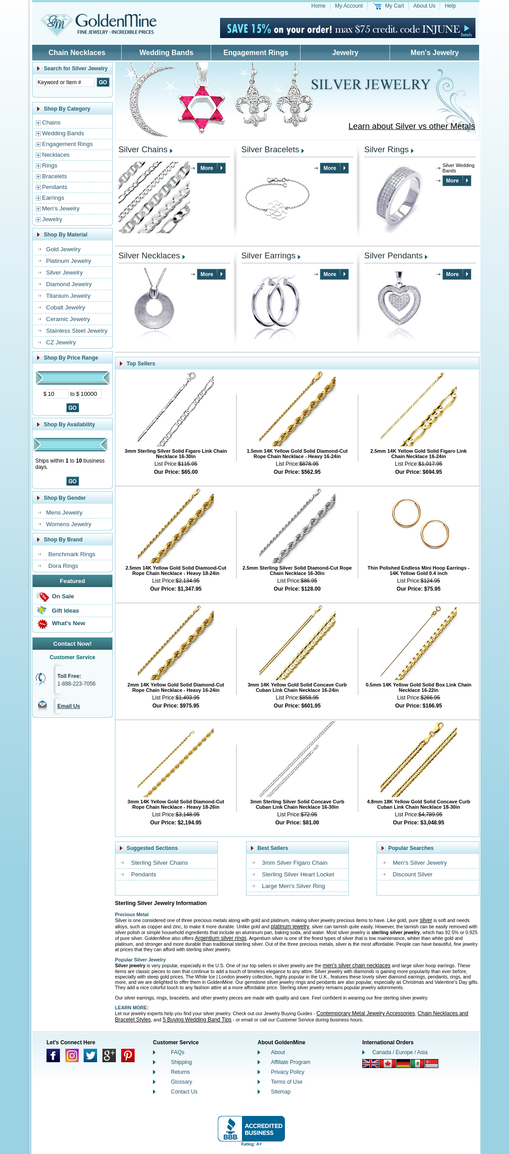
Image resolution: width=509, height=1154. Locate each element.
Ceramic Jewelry (68, 319)
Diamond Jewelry (69, 284)
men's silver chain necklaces (356, 965)
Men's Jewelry (435, 52)
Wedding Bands (167, 52)
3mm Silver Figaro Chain (295, 862)
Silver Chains (143, 149)
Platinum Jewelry (68, 260)
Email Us (68, 706)
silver (426, 920)
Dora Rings (63, 565)
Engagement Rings (256, 52)
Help (450, 6)
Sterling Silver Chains (159, 862)
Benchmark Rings (71, 554)
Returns (180, 1072)
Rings (49, 165)
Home (318, 6)
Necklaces (55, 154)
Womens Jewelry (68, 524)
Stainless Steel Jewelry (76, 330)
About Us (424, 6)
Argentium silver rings (220, 938)
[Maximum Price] (90, 394)
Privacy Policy (288, 1072)
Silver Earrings (269, 255)
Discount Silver (413, 874)
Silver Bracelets (271, 149)
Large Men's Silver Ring (293, 886)
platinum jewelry (290, 926)
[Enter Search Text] (65, 82)
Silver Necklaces (149, 255)
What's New (68, 623)
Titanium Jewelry (68, 295)
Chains (51, 122)
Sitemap (281, 1092)
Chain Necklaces (76, 52)
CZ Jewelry (61, 342)
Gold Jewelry (63, 249)
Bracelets (54, 176)
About (278, 1052)
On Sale (63, 596)
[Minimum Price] (58, 394)
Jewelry (345, 52)
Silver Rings (386, 149)
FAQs (177, 1052)
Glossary (181, 1082)
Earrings (53, 197)
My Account (349, 6)
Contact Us (184, 1092)
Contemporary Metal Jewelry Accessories (366, 1013)
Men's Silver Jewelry (420, 862)
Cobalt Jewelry (65, 307)
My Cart (394, 6)
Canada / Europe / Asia (400, 1052)
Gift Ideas (65, 610)
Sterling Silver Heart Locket (298, 874)
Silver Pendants (393, 255)
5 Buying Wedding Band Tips (197, 1020)
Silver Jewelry (64, 272)
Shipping (181, 1062)
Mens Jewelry (64, 512)
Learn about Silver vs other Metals (411, 126)
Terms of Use (287, 1082)
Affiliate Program (290, 1062)
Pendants (54, 187)
